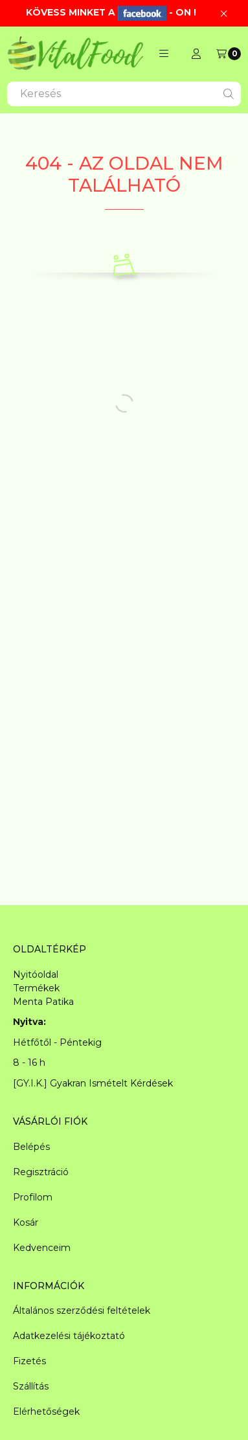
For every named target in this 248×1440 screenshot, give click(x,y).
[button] (164, 54)
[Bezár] (223, 13)
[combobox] (124, 94)
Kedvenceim (42, 1248)
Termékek (36, 988)
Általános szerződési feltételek (81, 1310)
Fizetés (29, 1361)
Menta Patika (43, 1001)
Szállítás (31, 1386)
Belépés (31, 1147)
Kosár (25, 1222)
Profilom (32, 1197)
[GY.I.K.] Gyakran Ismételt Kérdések (93, 1083)
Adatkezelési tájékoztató (69, 1336)
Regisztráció (41, 1172)
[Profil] (196, 54)
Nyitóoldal (35, 974)
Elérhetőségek (46, 1411)
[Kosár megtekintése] (229, 54)
